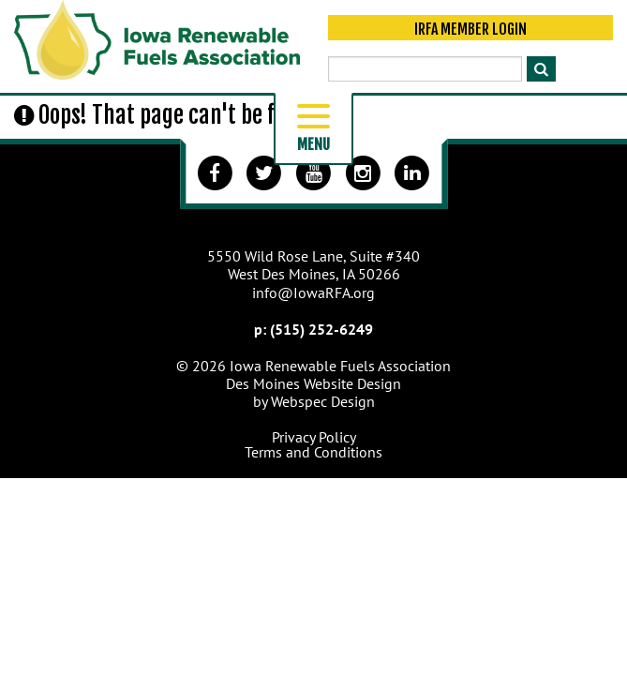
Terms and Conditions (313, 451)
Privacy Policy (314, 437)
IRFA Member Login (470, 30)
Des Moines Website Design (313, 383)
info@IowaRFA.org (313, 292)
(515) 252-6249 (321, 329)
